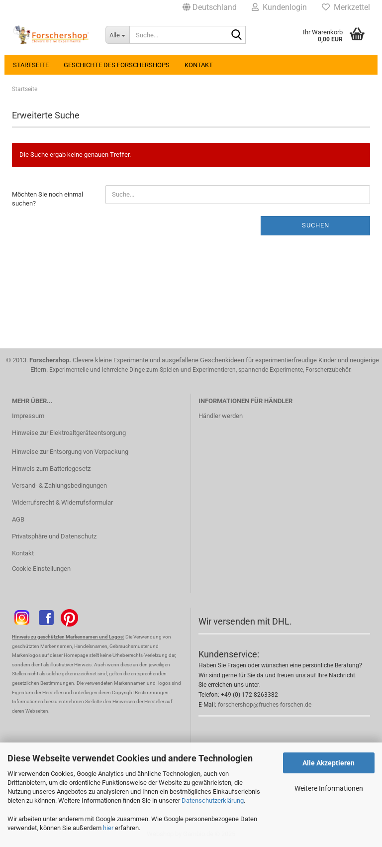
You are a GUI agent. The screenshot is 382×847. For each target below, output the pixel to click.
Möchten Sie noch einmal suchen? (47, 199)
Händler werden (220, 416)
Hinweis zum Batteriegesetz (51, 468)
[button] (209, 7)
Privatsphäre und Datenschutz (54, 536)
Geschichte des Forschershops (117, 65)
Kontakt (199, 65)
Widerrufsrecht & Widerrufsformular (62, 502)
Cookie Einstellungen (41, 568)
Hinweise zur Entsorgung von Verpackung (70, 451)
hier (108, 828)
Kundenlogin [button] (279, 7)
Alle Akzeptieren (328, 763)
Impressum (28, 416)
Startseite (31, 65)
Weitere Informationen (328, 788)
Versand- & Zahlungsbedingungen (59, 485)
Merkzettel (346, 7)
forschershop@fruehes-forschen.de (264, 704)
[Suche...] (117, 35)
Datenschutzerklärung (213, 800)
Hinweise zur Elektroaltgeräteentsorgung (69, 432)
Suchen (315, 225)
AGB (18, 519)
